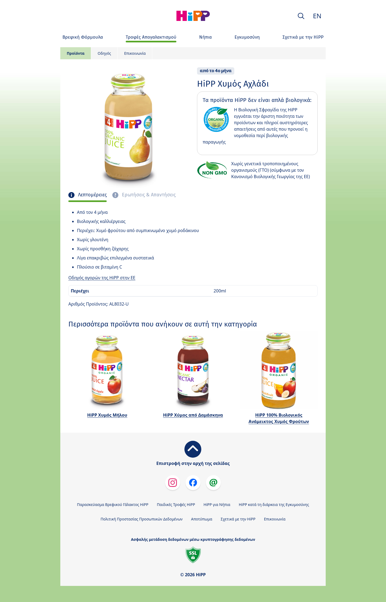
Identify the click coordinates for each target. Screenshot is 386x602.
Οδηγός (104, 53)
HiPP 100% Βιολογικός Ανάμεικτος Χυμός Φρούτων (278, 418)
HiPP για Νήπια (216, 504)
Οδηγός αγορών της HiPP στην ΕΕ (101, 278)
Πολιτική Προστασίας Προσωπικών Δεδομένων (142, 519)
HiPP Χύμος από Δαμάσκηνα (193, 415)
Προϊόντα (75, 53)
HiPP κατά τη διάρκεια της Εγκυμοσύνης (274, 504)
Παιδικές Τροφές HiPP (176, 504)
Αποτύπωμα (201, 519)
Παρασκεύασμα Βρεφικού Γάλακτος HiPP (112, 504)
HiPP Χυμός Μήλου (107, 415)
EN (317, 15)
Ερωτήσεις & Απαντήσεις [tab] (148, 195)
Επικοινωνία (135, 53)
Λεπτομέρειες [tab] (92, 195)
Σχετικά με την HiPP (238, 519)
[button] (301, 16)
